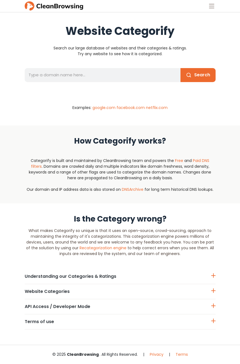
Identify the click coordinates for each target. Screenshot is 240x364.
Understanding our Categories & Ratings (120, 276)
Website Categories (120, 291)
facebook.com (131, 107)
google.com (103, 107)
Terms (182, 354)
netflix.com (157, 107)
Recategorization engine (103, 248)
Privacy (156, 354)
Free (179, 160)
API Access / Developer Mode (120, 306)
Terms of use (120, 321)
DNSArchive (132, 189)
